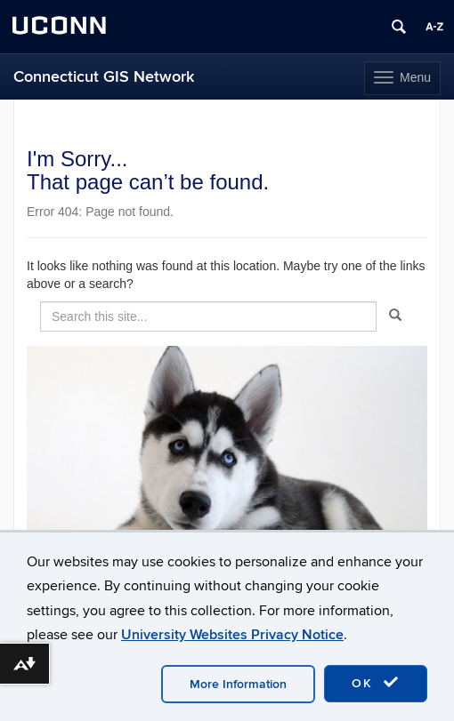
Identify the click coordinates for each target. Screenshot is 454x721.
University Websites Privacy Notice (232, 635)
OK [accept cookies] (376, 683)
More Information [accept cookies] (238, 684)
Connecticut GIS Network (103, 77)
